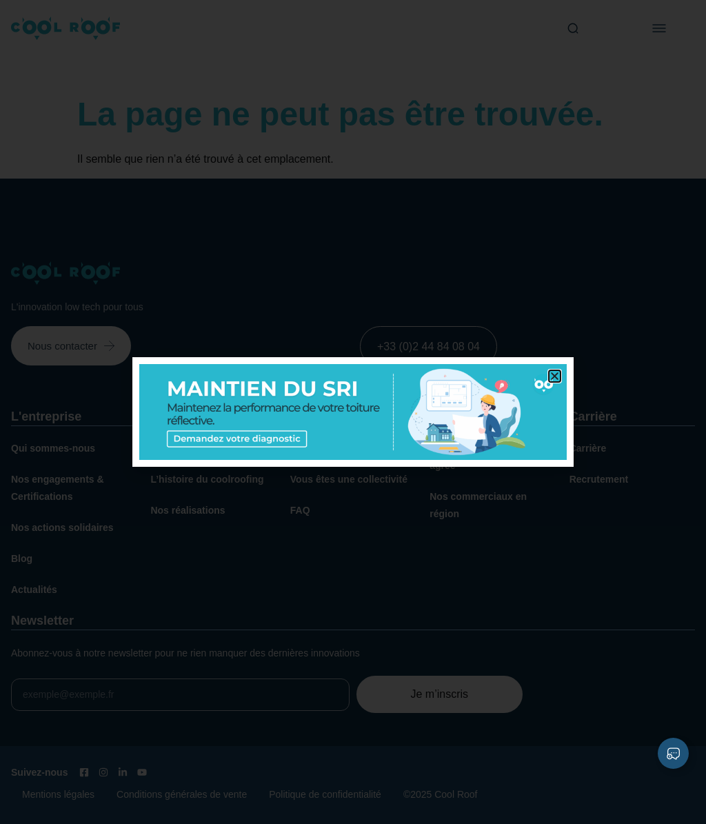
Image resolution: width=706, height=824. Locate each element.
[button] (554, 376)
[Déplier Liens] (673, 753)
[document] (353, 412)
